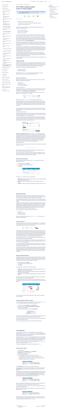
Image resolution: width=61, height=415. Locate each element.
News (30, 1)
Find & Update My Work (4, 70)
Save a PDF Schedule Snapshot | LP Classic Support (7, 53)
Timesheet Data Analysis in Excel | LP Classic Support (7, 63)
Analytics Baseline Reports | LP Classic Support (6, 21)
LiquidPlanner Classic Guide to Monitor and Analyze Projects (6, 24)
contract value (29, 333)
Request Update (28, 93)
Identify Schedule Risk (51, 10)
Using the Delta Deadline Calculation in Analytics (54, 14)
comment (20, 93)
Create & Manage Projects (5, 6)
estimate (35, 133)
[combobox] (54, 1)
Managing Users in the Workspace (6, 77)
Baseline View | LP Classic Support (7, 51)
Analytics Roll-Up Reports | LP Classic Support (7, 19)
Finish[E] (27, 237)
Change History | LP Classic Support (7, 58)
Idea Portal (38, 1)
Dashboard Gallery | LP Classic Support (6, 12)
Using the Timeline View (52, 11)
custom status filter (27, 99)
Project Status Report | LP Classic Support (6, 34)
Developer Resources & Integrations (6, 67)
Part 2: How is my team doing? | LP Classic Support (7, 29)
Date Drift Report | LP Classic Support (7, 48)
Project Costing (30, 342)
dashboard (33, 160)
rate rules (25, 333)
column (26, 115)
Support (46, 1)
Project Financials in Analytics (53, 17)
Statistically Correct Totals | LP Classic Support (6, 60)
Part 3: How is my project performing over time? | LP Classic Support (7, 31)
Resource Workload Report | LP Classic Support (6, 17)
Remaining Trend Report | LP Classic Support (7, 44)
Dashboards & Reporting (5, 8)
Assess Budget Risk (51, 16)
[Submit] (49, 1)
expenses (34, 333)
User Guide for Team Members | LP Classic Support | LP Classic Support (6, 87)
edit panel (33, 151)
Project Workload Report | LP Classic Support (7, 41)
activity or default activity (40, 341)
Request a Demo (42, 1)
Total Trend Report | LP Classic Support (6, 46)
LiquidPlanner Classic (8, 1)
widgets (21, 176)
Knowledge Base (34, 1)
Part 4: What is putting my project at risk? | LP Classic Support (7, 65)
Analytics (38, 303)
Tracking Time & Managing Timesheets (6, 82)
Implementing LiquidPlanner (5, 72)
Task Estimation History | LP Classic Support (7, 56)
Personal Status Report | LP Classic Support (7, 36)
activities (22, 333)
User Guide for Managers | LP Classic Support (6, 84)
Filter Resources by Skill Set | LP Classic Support (6, 39)
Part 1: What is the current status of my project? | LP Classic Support (7, 26)
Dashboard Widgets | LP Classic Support (6, 14)
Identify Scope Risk (51, 6)
